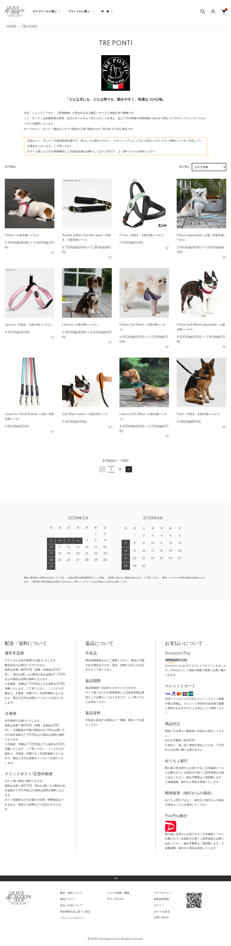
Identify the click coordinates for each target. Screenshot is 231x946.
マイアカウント (162, 893)
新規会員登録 (161, 899)
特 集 (105, 11)
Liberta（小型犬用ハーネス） (81, 324)
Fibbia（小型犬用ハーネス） (23, 235)
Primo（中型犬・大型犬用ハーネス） (142, 235)
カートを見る (162, 911)
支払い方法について (71, 905)
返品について (67, 899)
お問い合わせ (161, 917)
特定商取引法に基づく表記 (75, 911)
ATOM (119, 899)
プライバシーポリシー (72, 918)
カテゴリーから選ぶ (45, 11)
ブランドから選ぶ (79, 11)
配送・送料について (71, 893)
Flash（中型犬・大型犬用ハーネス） (199, 414)
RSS (109, 899)
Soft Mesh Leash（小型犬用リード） (86, 414)
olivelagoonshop (109, 939)
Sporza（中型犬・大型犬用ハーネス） (29, 324)
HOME (11, 26)
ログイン (159, 905)
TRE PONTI (30, 26)
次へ (129, 469)
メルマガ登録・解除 (118, 893)
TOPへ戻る (115, 878)
